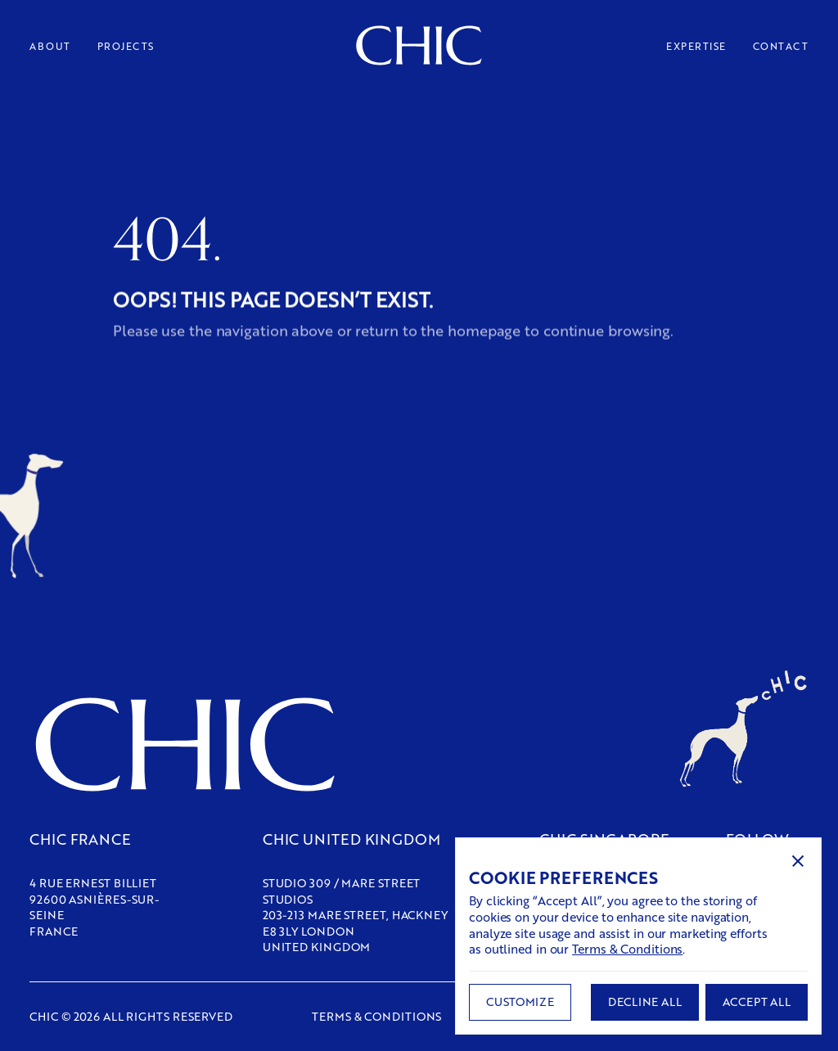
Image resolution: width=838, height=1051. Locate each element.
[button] (798, 861)
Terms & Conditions (627, 949)
